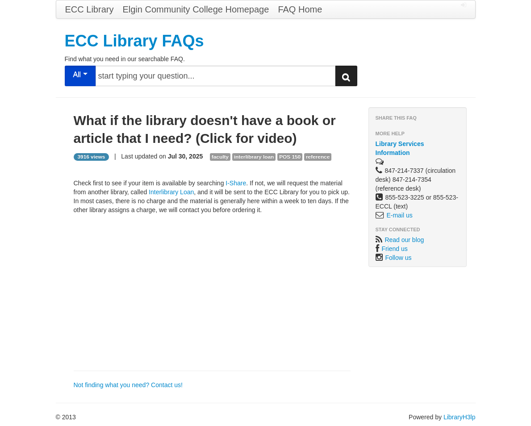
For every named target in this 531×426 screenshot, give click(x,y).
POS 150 (290, 157)
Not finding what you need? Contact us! (128, 384)
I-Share (236, 183)
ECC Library (89, 9)
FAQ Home (300, 9)
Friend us (394, 248)
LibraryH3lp (459, 417)
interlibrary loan (254, 157)
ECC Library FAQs (134, 41)
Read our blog (404, 239)
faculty (220, 157)
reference (318, 157)
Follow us (398, 257)
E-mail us (399, 215)
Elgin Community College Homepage (195, 9)
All (80, 74)
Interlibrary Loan (171, 192)
